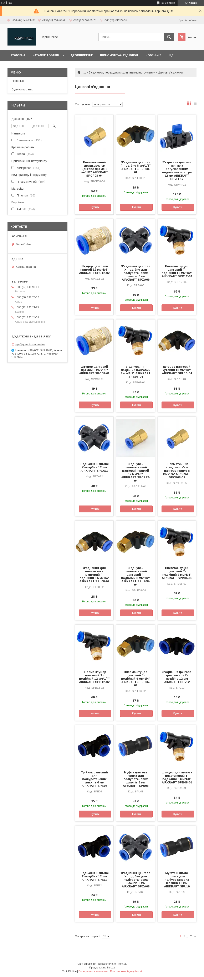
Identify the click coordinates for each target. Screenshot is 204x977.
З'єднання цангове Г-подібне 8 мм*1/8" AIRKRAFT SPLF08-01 (136, 167)
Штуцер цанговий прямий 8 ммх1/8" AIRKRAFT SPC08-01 (94, 370)
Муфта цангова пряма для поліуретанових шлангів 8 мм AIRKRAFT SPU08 (135, 779)
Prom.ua (122, 963)
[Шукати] (169, 37)
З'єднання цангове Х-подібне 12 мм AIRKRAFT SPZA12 (94, 467)
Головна (18, 55)
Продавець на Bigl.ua (102, 967)
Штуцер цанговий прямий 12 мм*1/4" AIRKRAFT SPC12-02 (94, 270)
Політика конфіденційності (126, 971)
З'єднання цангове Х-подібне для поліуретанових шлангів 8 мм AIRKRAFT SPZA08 (135, 879)
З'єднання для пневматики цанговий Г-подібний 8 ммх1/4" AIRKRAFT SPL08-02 (94, 574)
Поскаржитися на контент (93, 971)
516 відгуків (168, 2)
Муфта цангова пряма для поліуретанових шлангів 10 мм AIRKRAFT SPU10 (177, 879)
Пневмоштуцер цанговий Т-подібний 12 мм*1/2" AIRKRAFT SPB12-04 (177, 271)
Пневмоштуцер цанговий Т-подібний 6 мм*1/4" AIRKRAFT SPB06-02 (177, 573)
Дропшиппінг (82, 55)
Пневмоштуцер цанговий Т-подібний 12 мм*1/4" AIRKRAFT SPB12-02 (94, 677)
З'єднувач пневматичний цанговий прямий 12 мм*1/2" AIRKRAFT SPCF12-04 (135, 472)
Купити (95, 207)
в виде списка (195, 104)
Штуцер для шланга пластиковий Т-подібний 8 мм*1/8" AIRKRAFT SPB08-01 (177, 777)
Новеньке (153, 55)
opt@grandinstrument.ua (30, 344)
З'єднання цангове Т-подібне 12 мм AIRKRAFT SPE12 (94, 876)
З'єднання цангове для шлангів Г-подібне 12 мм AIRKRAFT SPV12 (177, 677)
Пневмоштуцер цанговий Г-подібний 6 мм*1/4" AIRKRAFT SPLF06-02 (135, 678)
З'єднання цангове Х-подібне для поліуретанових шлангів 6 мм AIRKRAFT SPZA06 (135, 273)
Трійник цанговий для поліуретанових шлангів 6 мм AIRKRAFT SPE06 (94, 779)
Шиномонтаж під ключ (119, 55)
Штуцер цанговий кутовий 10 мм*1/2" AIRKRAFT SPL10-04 (177, 370)
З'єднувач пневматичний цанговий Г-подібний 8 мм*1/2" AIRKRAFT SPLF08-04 (135, 576)
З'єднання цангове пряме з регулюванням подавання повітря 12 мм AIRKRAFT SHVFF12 (177, 171)
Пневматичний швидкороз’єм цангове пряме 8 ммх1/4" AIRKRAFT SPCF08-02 (177, 470)
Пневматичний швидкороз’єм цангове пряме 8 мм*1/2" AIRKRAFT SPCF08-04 (94, 169)
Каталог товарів (46, 55)
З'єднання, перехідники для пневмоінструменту (122, 72)
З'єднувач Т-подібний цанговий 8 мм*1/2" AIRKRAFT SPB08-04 (136, 371)
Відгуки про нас (22, 89)
